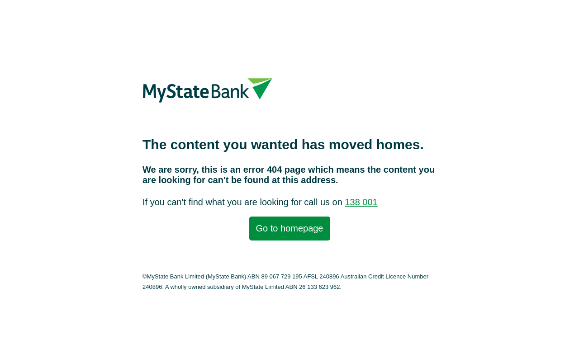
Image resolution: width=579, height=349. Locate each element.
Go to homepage (289, 228)
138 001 (361, 202)
